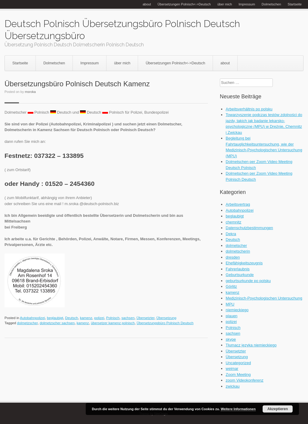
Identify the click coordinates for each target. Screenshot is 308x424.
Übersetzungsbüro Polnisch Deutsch (165, 323)
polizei (99, 318)
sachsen (128, 318)
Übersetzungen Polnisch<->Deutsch (184, 4)
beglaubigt (55, 318)
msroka (30, 92)
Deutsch (71, 318)
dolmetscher (236, 245)
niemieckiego (237, 310)
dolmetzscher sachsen (57, 323)
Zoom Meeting (238, 374)
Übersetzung (166, 318)
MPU (230, 304)
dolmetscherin (238, 251)
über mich (224, 4)
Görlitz (231, 286)
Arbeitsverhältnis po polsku (249, 109)
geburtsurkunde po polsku (248, 280)
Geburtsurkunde (240, 274)
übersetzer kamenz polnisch (113, 323)
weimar (232, 368)
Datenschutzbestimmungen (249, 228)
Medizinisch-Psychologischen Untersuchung (264, 298)
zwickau (232, 386)
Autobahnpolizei (32, 318)
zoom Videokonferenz (244, 380)
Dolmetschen (271, 4)
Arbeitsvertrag (238, 204)
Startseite (295, 4)
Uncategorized (238, 363)
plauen (231, 316)
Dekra (231, 234)
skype (231, 339)
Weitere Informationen (238, 409)
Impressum (247, 4)
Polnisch (112, 318)
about (147, 4)
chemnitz (233, 222)
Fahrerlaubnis (238, 269)
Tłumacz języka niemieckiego (251, 345)
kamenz (86, 318)
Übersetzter (146, 318)
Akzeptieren (277, 409)
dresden (233, 257)
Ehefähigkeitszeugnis (244, 263)
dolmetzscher (27, 323)
